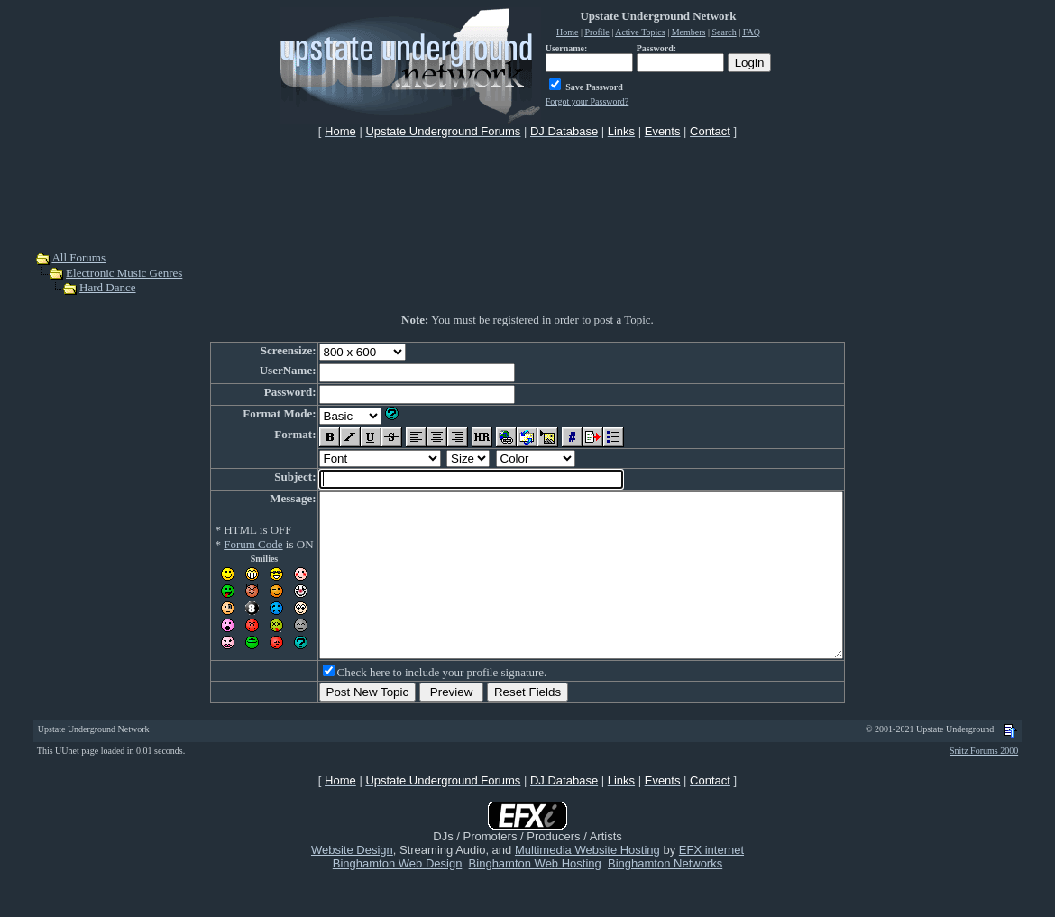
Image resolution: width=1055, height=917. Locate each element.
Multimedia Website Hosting (587, 882)
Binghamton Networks (665, 896)
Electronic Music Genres (124, 273)
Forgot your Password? (587, 101)
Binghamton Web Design (398, 896)
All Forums (78, 257)
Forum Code (221, 544)
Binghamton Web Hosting (535, 896)
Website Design (352, 882)
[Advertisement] (527, 193)
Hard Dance (107, 287)
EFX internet (711, 882)
